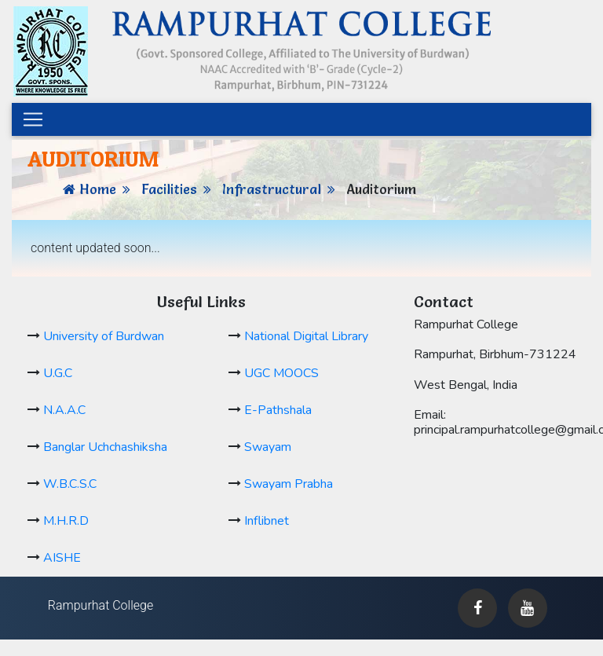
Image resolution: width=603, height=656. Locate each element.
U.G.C (57, 373)
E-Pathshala (278, 410)
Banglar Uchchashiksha (105, 447)
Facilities (169, 189)
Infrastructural (271, 189)
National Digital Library (306, 336)
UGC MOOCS (281, 373)
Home (97, 189)
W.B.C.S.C (70, 484)
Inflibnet (266, 521)
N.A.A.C (64, 410)
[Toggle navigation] (33, 119)
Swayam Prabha (288, 484)
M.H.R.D (66, 521)
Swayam (267, 447)
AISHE (62, 557)
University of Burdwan (103, 336)
